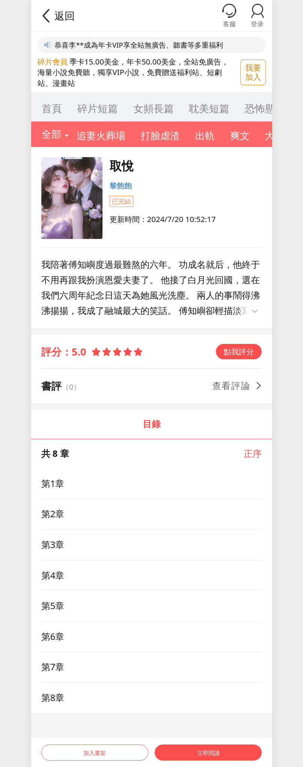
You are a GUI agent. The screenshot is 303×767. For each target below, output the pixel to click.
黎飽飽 (121, 185)
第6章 (53, 636)
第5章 (53, 606)
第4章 (53, 575)
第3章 (53, 545)
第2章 (53, 514)
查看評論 (237, 386)
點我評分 (239, 351)
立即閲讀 (209, 747)
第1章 (53, 483)
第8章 (53, 698)
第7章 (53, 667)
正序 (253, 453)
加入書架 (93, 747)
